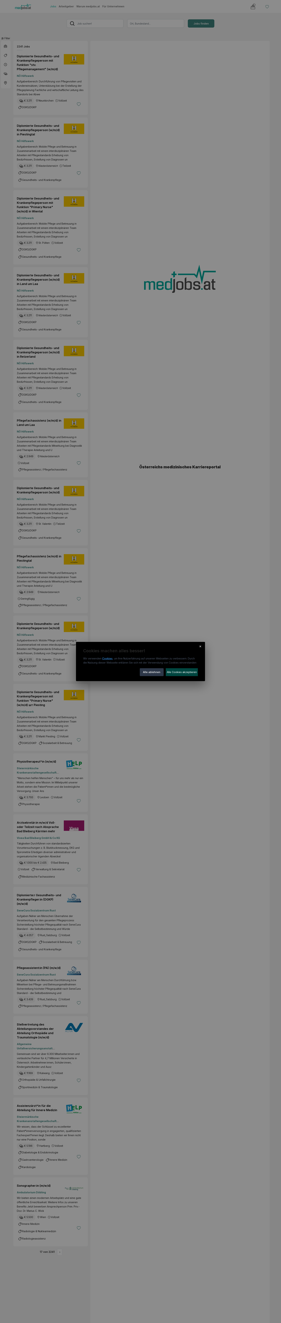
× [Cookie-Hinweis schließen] (200, 646)
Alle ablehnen (151, 672)
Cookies (107, 658)
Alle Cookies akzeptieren (182, 672)
